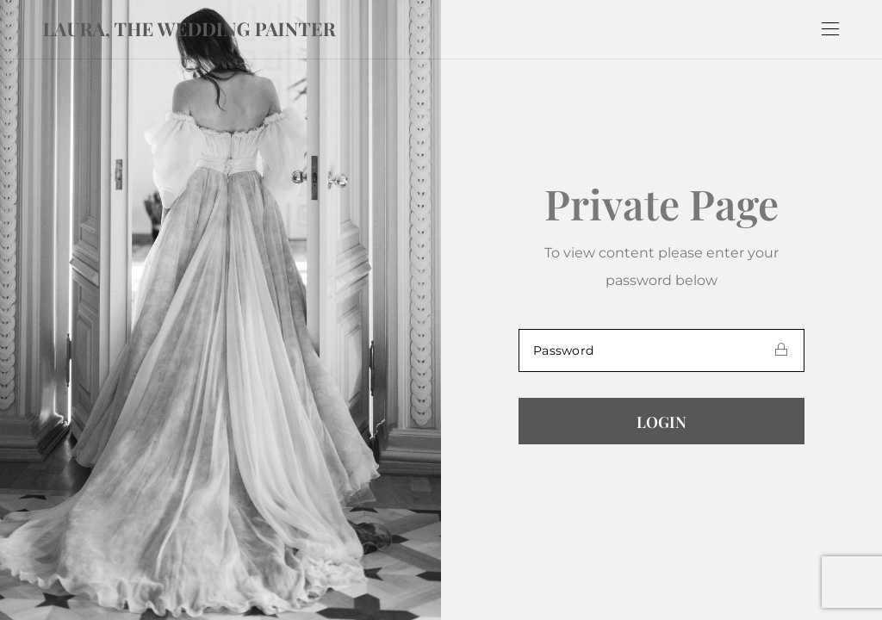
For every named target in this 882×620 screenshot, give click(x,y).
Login (661, 422)
